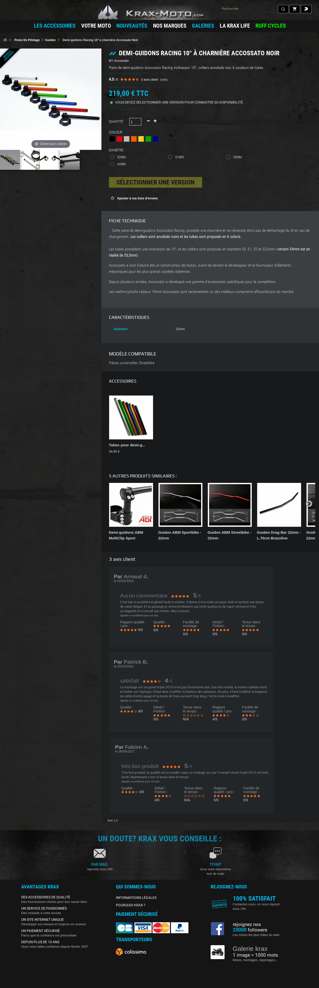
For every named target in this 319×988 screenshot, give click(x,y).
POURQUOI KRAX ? (131, 905)
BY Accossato (119, 60)
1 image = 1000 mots (255, 955)
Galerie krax (250, 948)
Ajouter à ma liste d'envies (137, 198)
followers (250, 930)
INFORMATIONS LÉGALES (136, 898)
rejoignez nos (247, 924)
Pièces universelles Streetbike (131, 363)
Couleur (116, 132)
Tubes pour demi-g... (127, 445)
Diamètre (117, 150)
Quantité (116, 121)
